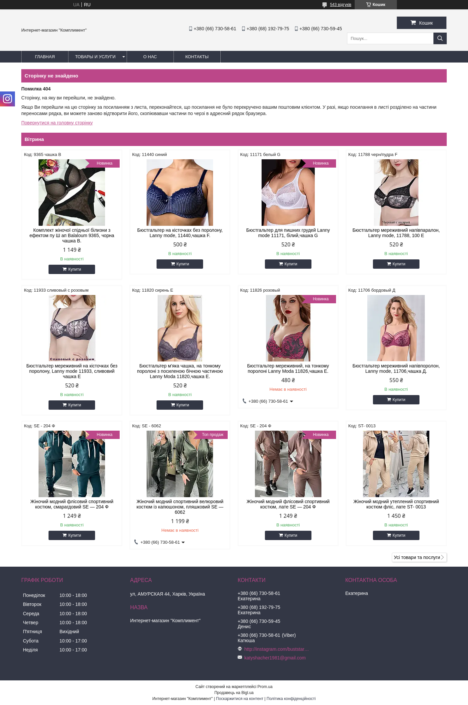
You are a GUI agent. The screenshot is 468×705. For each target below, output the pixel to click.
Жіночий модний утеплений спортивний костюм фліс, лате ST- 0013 (396, 504)
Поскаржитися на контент (239, 698)
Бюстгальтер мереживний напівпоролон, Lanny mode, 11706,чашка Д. (396, 368)
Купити (74, 269)
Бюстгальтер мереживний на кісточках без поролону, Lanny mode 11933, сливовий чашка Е (71, 371)
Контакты (196, 56)
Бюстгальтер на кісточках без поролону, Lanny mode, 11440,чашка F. (180, 232)
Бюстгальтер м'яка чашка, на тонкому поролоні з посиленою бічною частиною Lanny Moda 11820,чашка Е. (180, 371)
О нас (150, 56)
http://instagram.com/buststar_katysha (276, 649)
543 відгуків (340, 4)
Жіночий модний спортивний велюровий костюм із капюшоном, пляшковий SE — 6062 (180, 507)
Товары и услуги (95, 56)
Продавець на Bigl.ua (234, 692)
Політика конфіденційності (291, 698)
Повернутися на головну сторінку (57, 122)
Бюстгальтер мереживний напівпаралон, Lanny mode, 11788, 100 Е (396, 232)
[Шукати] (440, 38)
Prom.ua (265, 686)
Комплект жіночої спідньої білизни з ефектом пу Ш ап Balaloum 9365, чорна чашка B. (72, 235)
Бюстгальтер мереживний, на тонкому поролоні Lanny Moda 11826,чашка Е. (288, 368)
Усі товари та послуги (417, 557)
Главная (45, 56)
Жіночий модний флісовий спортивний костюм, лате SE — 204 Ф (288, 504)
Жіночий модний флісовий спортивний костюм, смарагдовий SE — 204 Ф (71, 504)
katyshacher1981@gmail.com (275, 657)
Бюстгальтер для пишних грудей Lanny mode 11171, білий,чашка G (288, 232)
